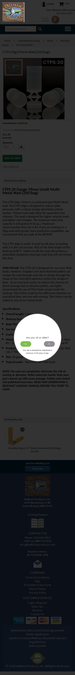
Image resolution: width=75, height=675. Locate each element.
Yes (25, 344)
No (49, 344)
